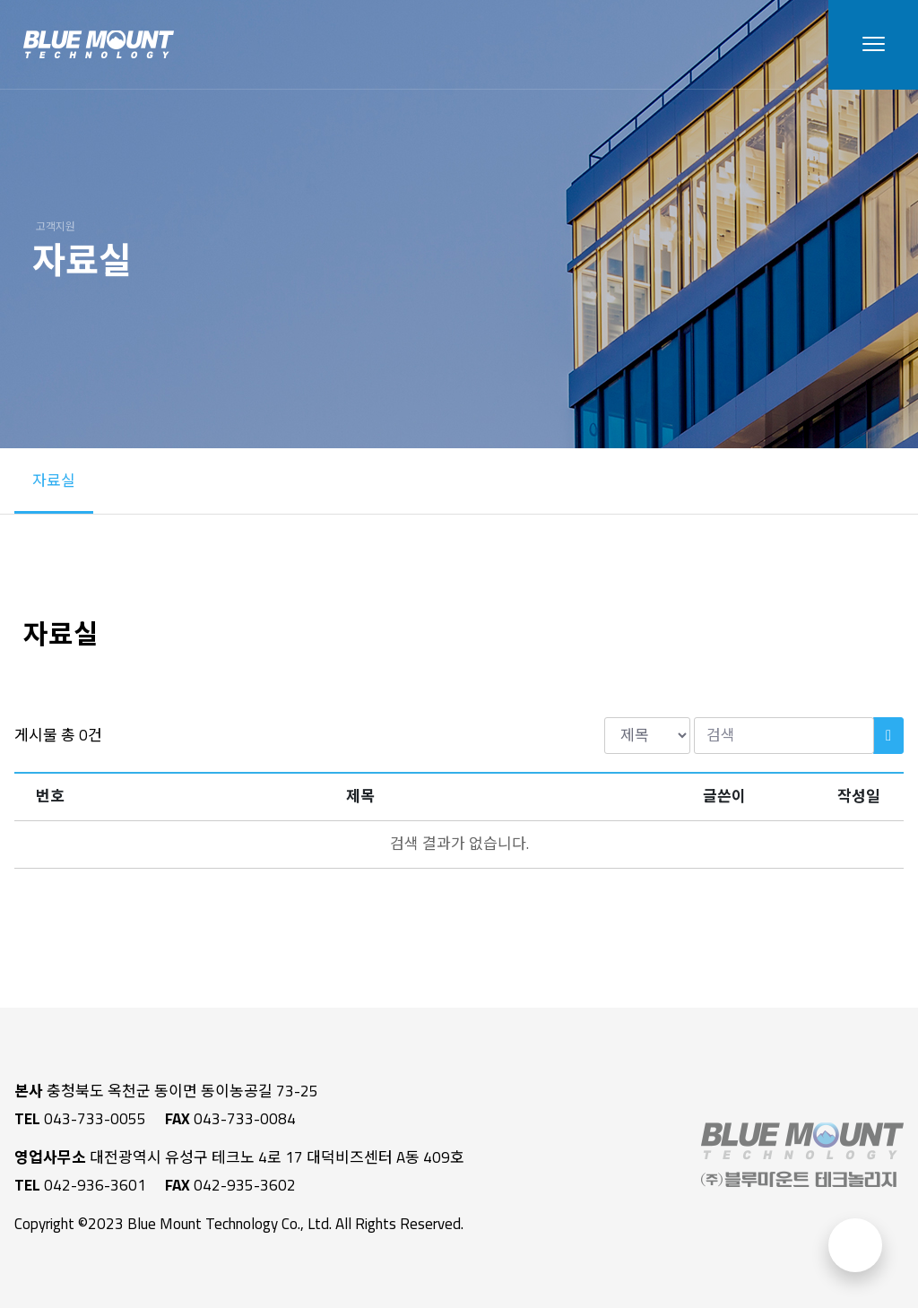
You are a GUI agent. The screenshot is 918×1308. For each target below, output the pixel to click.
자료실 (53, 480)
